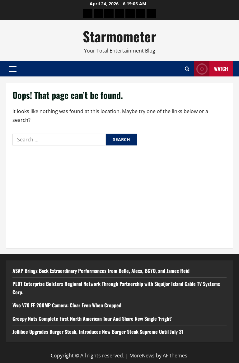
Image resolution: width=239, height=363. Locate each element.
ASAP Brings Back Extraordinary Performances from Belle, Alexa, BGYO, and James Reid (101, 270)
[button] (13, 69)
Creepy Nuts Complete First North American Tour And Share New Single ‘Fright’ (92, 318)
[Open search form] (187, 69)
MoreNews (142, 355)
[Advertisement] (119, 195)
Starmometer (119, 36)
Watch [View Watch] (211, 68)
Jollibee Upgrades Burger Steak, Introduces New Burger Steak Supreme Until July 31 (97, 331)
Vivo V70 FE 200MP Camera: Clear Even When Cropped (66, 305)
